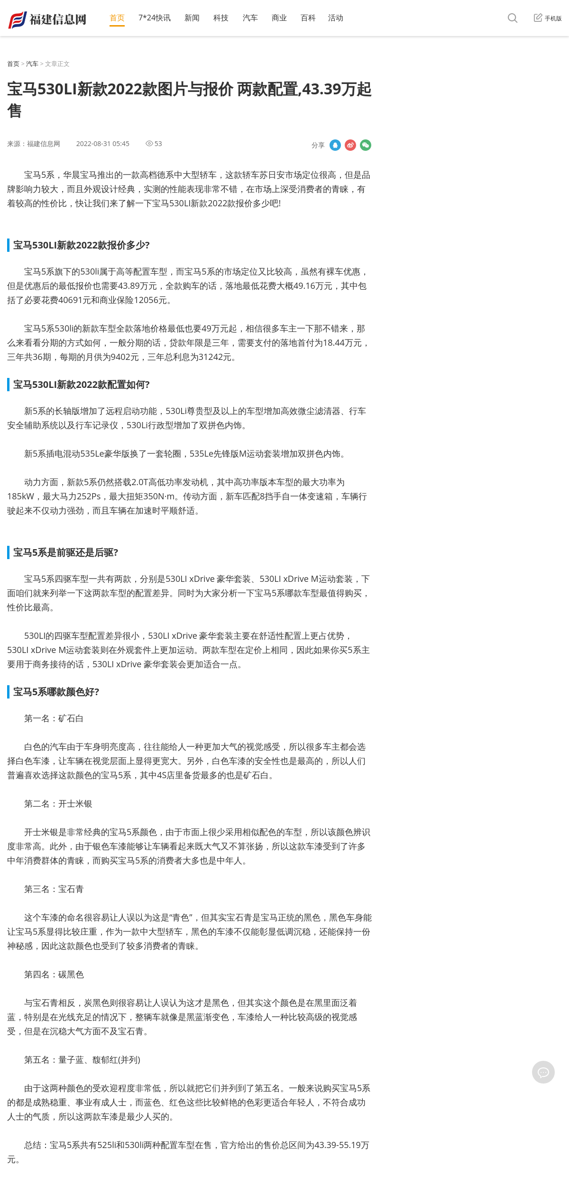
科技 (221, 17)
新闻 (192, 17)
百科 (308, 17)
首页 (117, 17)
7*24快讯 (154, 17)
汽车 (250, 17)
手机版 (548, 18)
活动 (335, 17)
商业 (279, 17)
